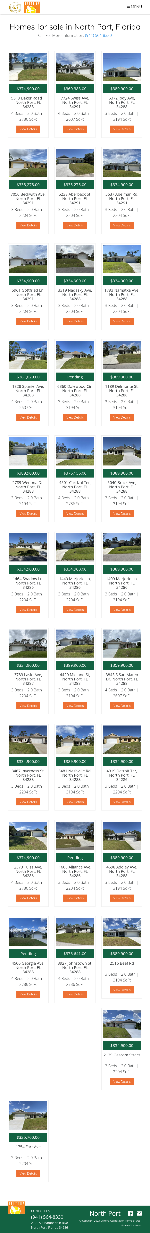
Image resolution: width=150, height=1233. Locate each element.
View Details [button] (28, 129)
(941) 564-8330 (98, 35)
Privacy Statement (131, 1225)
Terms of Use (132, 1220)
